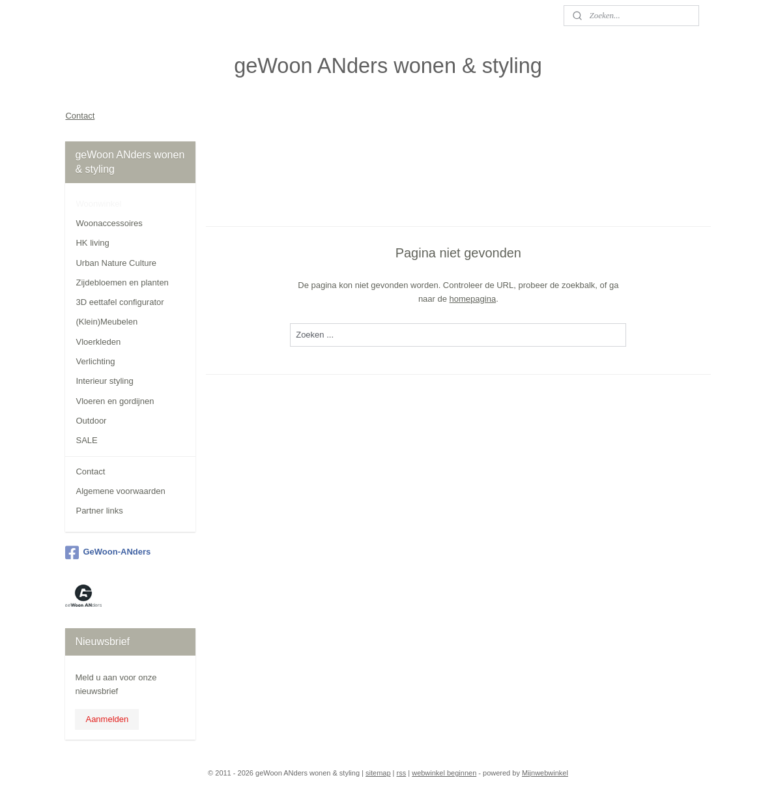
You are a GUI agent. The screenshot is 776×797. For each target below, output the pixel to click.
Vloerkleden (98, 342)
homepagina (473, 298)
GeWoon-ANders (108, 552)
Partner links (99, 510)
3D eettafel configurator (120, 302)
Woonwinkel (98, 204)
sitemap (378, 773)
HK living (92, 243)
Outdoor (91, 421)
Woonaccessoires (109, 223)
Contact (79, 116)
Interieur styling (104, 381)
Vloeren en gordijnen (115, 401)
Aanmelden (106, 719)
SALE (86, 440)
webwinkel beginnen (444, 773)
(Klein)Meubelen (106, 321)
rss (402, 773)
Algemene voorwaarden (120, 491)
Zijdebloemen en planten (122, 282)
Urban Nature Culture (116, 263)
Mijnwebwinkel (545, 773)
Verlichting (95, 361)
